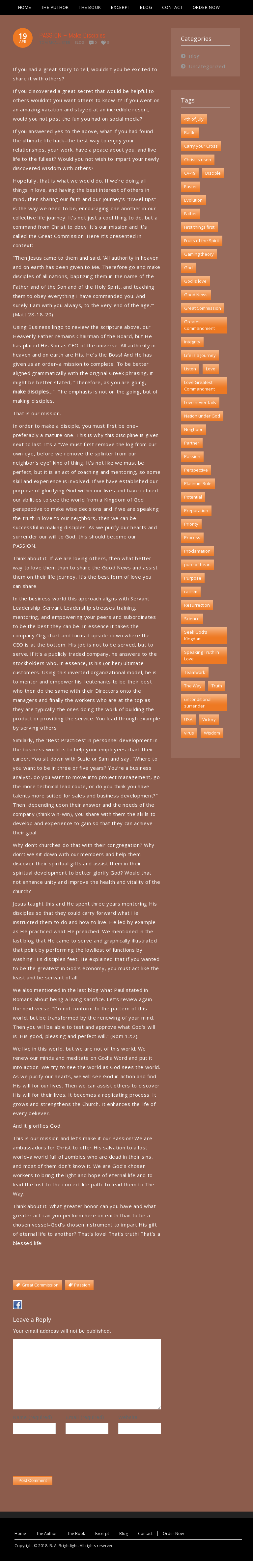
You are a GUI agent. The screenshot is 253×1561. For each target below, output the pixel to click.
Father (190, 214)
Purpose (192, 578)
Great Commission (202, 308)
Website (128, 1417)
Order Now (173, 1533)
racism (190, 591)
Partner (191, 443)
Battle (190, 132)
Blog (79, 42)
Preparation (196, 510)
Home (20, 1533)
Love (210, 369)
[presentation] (63, 1457)
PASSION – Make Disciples (72, 35)
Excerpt (102, 1533)
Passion (192, 456)
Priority (191, 524)
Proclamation (197, 551)
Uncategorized (207, 66)
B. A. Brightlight (63, 1545)
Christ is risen (197, 159)
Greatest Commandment (199, 325)
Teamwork (194, 672)
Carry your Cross (201, 146)
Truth (216, 686)
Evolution (193, 200)
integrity (192, 342)
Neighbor (193, 429)
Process (192, 537)
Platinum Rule (197, 483)
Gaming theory (199, 254)
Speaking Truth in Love (201, 655)
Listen (190, 369)
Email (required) (85, 1417)
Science (192, 619)
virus (189, 733)
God (188, 268)
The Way (193, 686)
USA (188, 719)
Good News (196, 295)
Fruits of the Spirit (201, 241)
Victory (209, 719)
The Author (46, 1533)
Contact (145, 1533)
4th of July (194, 119)
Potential (193, 497)
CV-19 (189, 173)
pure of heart (197, 564)
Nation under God (202, 416)
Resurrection (197, 605)
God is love (195, 281)
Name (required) (32, 1417)
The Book (76, 1533)
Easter (190, 186)
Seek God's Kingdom (195, 635)
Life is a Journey (200, 355)
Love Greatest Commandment (199, 385)
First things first (199, 227)
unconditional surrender (197, 702)
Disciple (213, 173)
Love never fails (200, 402)
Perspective (196, 470)
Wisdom (212, 733)
